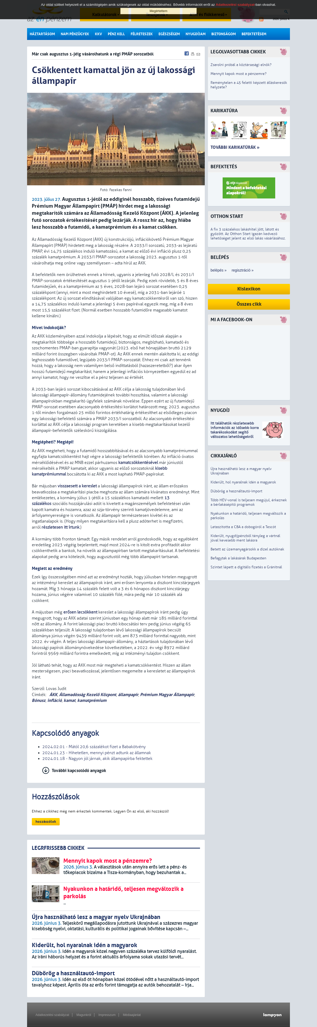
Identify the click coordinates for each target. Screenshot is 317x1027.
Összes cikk (249, 304)
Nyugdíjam (196, 34)
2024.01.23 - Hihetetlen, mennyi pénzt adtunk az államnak (96, 752)
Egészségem (169, 34)
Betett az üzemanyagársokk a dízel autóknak (247, 549)
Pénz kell (116, 34)
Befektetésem (254, 34)
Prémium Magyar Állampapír (167, 694)
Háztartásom (42, 34)
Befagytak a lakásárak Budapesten (238, 558)
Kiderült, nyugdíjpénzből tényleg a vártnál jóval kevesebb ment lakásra (245, 538)
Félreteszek (142, 34)
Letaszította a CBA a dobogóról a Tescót (243, 527)
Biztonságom (223, 34)
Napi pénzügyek (75, 34)
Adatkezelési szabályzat (52, 1015)
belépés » (219, 270)
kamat (69, 700)
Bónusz (38, 700)
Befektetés (224, 167)
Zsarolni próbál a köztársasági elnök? (241, 65)
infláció (54, 700)
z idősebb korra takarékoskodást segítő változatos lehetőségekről (235, 432)
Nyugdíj (220, 410)
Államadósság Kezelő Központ (87, 694)
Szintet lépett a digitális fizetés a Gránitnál (246, 567)
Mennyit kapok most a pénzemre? (239, 73)
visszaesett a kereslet (77, 486)
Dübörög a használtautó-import (236, 491)
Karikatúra (224, 111)
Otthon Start (227, 216)
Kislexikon (248, 289)
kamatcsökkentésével (138, 462)
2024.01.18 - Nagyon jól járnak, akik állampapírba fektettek (97, 758)
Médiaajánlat (132, 1015)
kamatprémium (91, 700)
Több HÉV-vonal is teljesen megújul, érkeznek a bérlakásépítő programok (249, 502)
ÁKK (52, 694)
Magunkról (83, 1015)
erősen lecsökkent (80, 612)
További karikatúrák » (235, 147)
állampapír (128, 694)
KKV (98, 34)
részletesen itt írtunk (60, 527)
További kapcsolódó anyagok (79, 770)
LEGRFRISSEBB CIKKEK (58, 848)
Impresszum (106, 1015)
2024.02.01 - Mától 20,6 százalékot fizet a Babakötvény (94, 746)
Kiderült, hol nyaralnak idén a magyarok (243, 482)
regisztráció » (242, 270)
